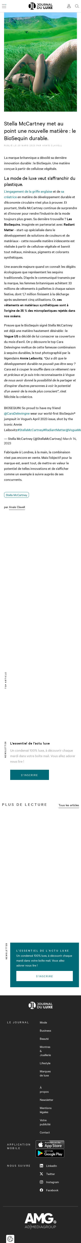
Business (45, 1030)
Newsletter (46, 1100)
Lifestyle (45, 1063)
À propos (44, 1089)
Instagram (49, 1182)
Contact (45, 1132)
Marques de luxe (45, 1073)
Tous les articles (69, 805)
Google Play (50, 1153)
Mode (43, 1022)
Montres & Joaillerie (45, 1051)
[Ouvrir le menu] (4, 6)
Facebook (49, 1190)
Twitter (47, 1174)
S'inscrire (29, 775)
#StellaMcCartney (30, 429)
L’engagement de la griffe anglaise (28, 191)
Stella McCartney (16, 495)
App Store (50, 1144)
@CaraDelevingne (17, 413)
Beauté (44, 1039)
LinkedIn (48, 1166)
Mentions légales (46, 1110)
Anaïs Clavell (52, 145)
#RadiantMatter (54, 429)
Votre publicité (45, 1122)
